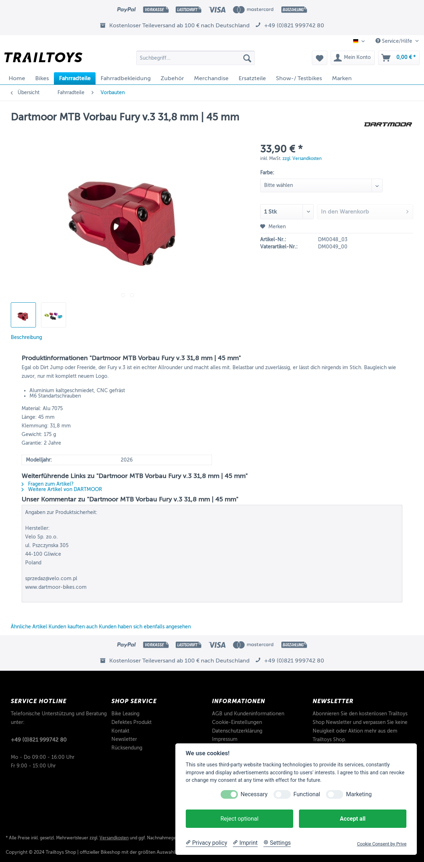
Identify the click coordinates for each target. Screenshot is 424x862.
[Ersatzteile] (252, 78)
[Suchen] (247, 58)
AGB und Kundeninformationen (248, 713)
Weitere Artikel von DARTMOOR (62, 489)
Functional (307, 794)
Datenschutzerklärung (237, 731)
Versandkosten (114, 837)
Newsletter (124, 739)
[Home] (17, 78)
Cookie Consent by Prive (381, 844)
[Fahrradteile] (75, 78)
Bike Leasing (125, 713)
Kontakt (120, 731)
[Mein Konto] (353, 58)
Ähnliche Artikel (29, 626)
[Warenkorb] (399, 58)
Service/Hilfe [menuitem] (394, 41)
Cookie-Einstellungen (237, 722)
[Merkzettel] (319, 58)
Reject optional (239, 818)
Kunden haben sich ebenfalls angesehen (145, 626)
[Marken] (342, 78)
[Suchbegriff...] (195, 58)
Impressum (225, 739)
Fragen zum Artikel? (48, 484)
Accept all (352, 818)
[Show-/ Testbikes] (299, 78)
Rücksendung (126, 748)
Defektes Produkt (131, 722)
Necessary (254, 794)
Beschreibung (26, 337)
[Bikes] (42, 78)
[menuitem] (195, 60)
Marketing (359, 794)
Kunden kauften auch (73, 626)
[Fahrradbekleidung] (126, 78)
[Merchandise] (211, 78)
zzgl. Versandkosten (302, 158)
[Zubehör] (172, 78)
